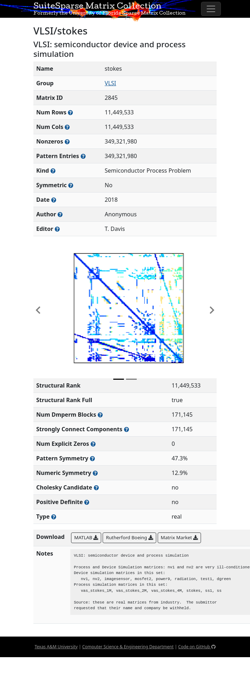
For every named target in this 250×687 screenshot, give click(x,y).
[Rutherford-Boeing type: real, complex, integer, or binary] (53, 516)
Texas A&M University (55, 647)
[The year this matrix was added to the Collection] (53, 199)
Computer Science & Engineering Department (127, 647)
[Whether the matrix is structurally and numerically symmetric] (70, 185)
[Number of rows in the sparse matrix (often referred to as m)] (70, 112)
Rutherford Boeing (129, 537)
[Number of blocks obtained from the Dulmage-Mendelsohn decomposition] (100, 414)
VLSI (110, 83)
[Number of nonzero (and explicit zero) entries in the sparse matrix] (83, 156)
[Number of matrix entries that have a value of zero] (93, 443)
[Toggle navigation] (211, 9)
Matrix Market (179, 537)
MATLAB (86, 537)
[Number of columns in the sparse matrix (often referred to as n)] (67, 127)
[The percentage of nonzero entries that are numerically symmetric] (95, 473)
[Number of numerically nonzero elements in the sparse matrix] (67, 141)
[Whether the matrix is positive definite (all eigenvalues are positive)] (86, 502)
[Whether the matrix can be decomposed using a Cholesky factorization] (96, 487)
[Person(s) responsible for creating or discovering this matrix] (60, 214)
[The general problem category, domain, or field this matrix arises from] (52, 170)
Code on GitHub (197, 647)
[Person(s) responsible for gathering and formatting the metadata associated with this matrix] (57, 229)
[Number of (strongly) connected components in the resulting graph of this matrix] (126, 429)
